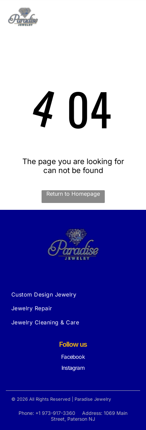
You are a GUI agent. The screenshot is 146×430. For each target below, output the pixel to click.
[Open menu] (132, 17)
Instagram (73, 367)
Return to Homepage (73, 193)
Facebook (73, 356)
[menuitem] (73, 294)
